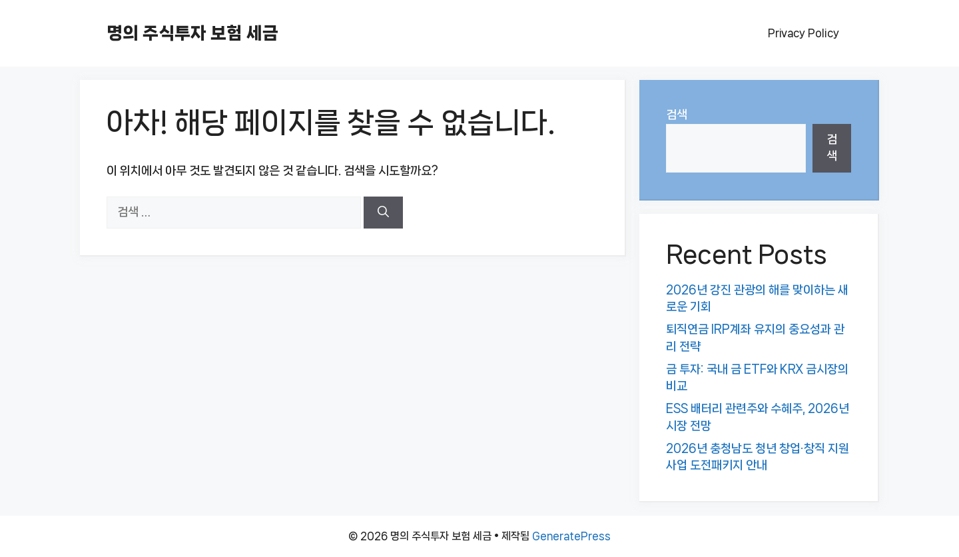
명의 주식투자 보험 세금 (192, 33)
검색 (676, 115)
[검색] (383, 213)
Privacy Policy (803, 33)
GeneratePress (571, 536)
